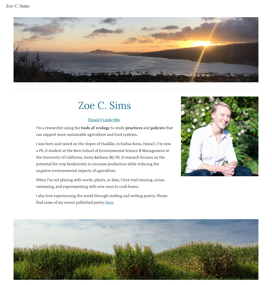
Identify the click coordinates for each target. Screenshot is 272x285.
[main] (104, 105)
